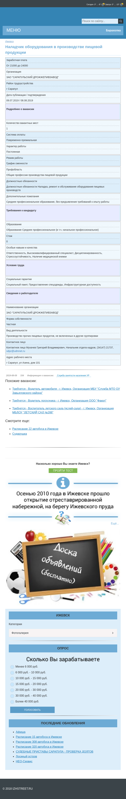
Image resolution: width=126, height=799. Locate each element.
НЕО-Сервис (24, 761)
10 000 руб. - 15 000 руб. (31, 678)
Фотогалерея (20, 632)
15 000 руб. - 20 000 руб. (31, 684)
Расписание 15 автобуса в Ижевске (39, 736)
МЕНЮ (14, 30)
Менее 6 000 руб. (26, 666)
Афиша (20, 731)
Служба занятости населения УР (73, 375)
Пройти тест (63, 470)
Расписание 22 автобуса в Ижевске (35, 428)
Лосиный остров (26, 756)
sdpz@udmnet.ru (15, 351)
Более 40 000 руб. (27, 701)
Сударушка (19, 433)
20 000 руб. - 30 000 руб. (31, 689)
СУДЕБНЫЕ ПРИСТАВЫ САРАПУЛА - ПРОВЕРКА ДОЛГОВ (54, 751)
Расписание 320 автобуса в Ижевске (39, 746)
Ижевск (9, 41)
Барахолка (113, 30)
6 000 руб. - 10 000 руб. (30, 672)
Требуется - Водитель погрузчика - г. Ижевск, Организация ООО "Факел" (59, 400)
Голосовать (32, 709)
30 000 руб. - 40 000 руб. (31, 695)
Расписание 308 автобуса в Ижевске (39, 741)
